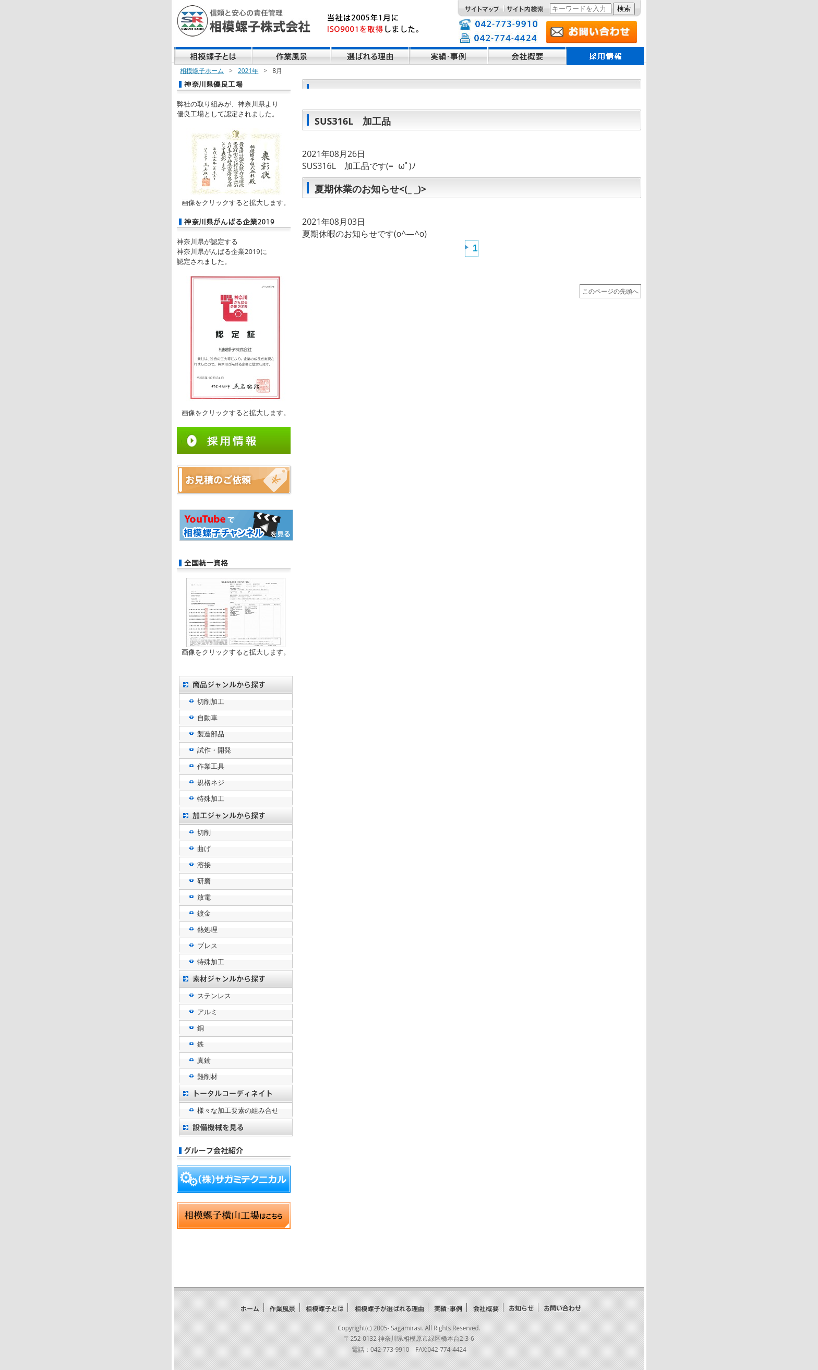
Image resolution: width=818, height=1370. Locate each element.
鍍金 (204, 913)
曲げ (204, 848)
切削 (204, 832)
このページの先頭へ (610, 291)
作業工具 (210, 766)
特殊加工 (210, 798)
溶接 (204, 864)
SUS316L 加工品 (353, 121)
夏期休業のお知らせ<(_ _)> (370, 189)
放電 (204, 897)
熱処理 (207, 929)
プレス (207, 945)
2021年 (248, 70)
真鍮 (204, 1060)
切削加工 (210, 701)
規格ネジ (210, 782)
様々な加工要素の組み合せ (238, 1110)
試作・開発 (214, 750)
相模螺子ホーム (202, 70)
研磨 (204, 881)
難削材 (207, 1076)
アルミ (207, 1011)
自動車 (207, 717)
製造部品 (210, 733)
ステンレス (214, 995)
